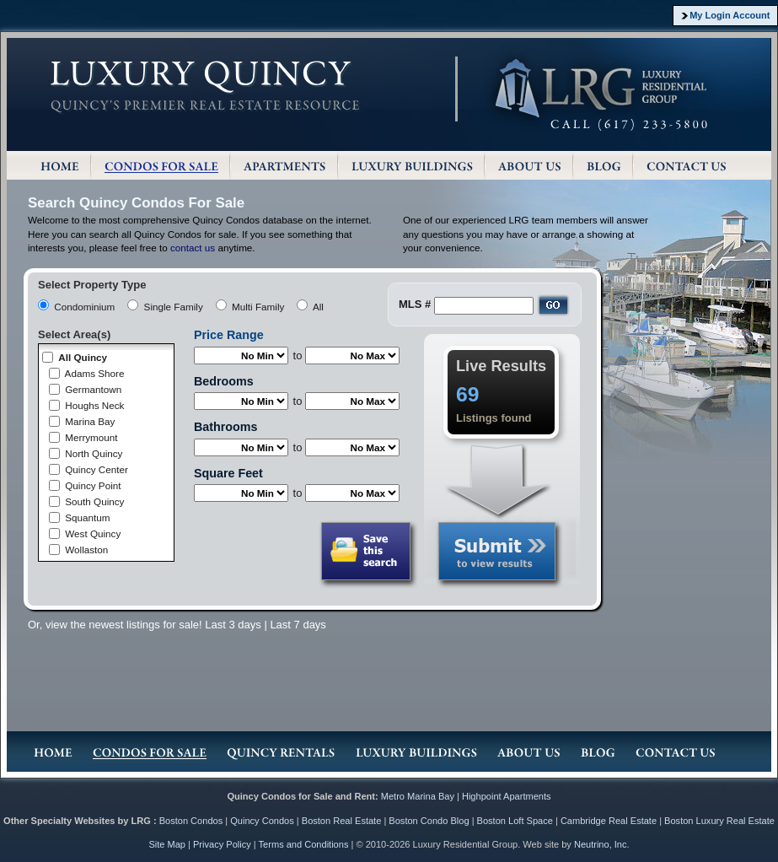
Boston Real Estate (342, 821)
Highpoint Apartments (506, 796)
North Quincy (93, 453)
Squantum (87, 517)
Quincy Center (96, 469)
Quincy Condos (262, 821)
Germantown (93, 389)
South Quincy (94, 501)
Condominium (84, 306)
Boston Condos (191, 821)
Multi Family (258, 306)
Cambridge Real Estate (609, 821)
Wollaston (86, 549)
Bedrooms (224, 381)
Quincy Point (93, 485)
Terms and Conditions (304, 844)
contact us (192, 247)
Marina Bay (90, 421)
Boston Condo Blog (429, 821)
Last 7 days (298, 624)
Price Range (229, 335)
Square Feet (228, 473)
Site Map (166, 844)
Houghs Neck (94, 405)
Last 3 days (233, 624)
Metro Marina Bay (417, 796)
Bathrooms (225, 427)
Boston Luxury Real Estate (719, 821)
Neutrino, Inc (600, 844)
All (318, 306)
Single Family (173, 306)
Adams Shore (95, 373)
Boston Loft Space (515, 821)
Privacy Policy (222, 844)
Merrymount (91, 437)
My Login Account (729, 15)
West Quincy (93, 533)
